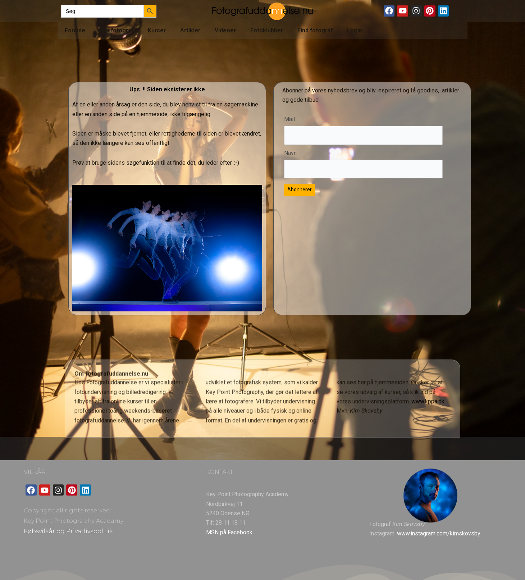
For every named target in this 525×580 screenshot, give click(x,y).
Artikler (190, 30)
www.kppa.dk (427, 439)
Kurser (157, 30)
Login (354, 30)
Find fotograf (315, 30)
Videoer (225, 30)
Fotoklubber (266, 30)
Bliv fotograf (116, 30)
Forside (75, 30)
